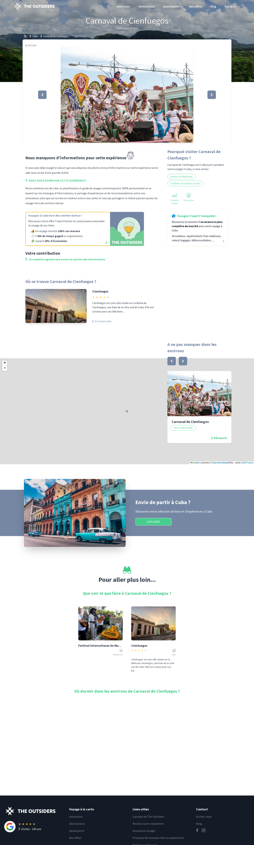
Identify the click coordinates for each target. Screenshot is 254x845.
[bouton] (171, 361)
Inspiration (123, 6)
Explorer (153, 522)
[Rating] (35, 826)
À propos (230, 6)
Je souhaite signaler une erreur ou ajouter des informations (65, 259)
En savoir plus (101, 321)
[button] (127, 95)
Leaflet (195, 462)
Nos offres (195, 6)
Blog (213, 6)
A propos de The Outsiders (148, 816)
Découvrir (220, 438)
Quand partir (76, 830)
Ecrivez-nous (204, 816)
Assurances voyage (144, 830)
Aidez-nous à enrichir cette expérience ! (56, 180)
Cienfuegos (100, 291)
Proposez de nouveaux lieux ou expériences (158, 838)
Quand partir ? (172, 6)
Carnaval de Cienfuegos (55, 36)
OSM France (247, 462)
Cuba (35, 36)
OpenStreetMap (219, 462)
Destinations (147, 6)
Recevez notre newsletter (148, 823)
